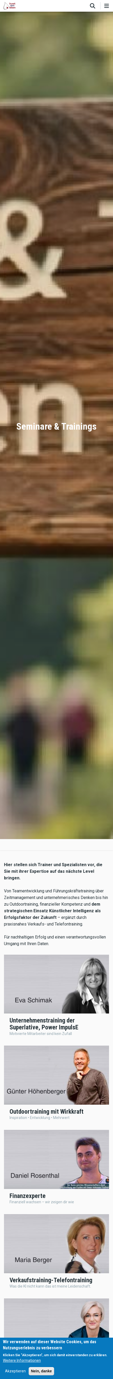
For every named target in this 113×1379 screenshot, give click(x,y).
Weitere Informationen (22, 1360)
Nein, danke (41, 1371)
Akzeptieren (15, 1371)
